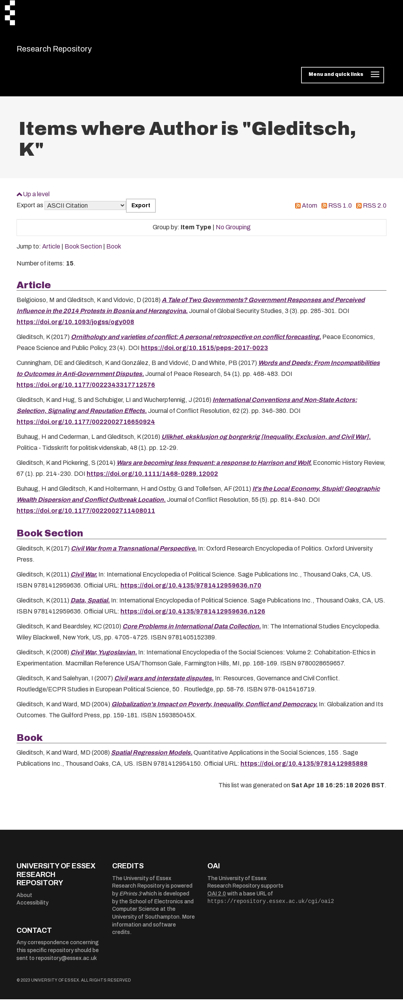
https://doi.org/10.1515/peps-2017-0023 (204, 353)
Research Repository (72, 51)
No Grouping (233, 232)
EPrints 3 (130, 898)
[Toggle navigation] (342, 80)
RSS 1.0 (340, 210)
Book (113, 251)
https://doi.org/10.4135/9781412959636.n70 (190, 590)
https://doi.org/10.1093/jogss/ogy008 (75, 327)
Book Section (83, 251)
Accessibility (32, 908)
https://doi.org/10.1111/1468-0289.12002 (152, 478)
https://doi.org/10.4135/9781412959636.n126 (192, 616)
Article (51, 251)
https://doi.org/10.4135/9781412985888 (304, 768)
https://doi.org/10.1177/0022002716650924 (86, 427)
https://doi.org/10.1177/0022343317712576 (86, 390)
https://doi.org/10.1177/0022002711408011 (86, 515)
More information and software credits (153, 929)
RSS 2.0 (374, 210)
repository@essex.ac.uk (66, 963)
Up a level (36, 198)
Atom (309, 210)
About (24, 900)
